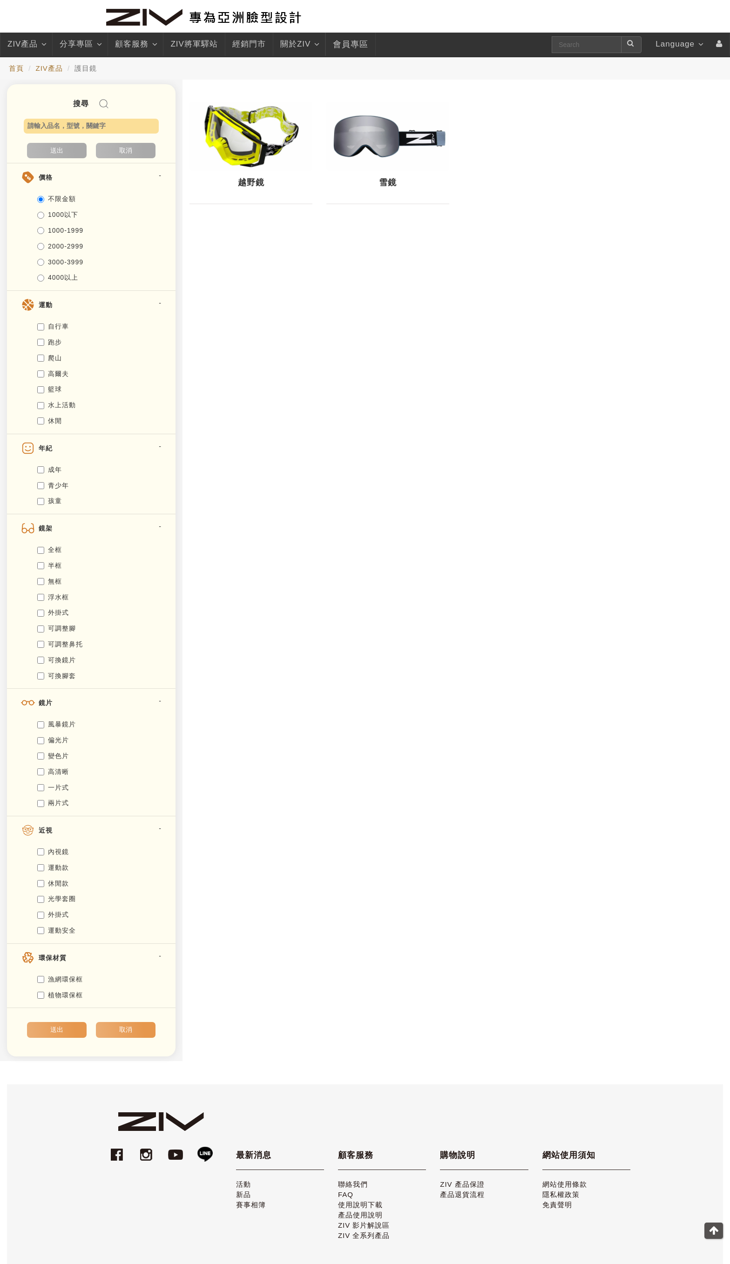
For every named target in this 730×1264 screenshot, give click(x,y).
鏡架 (46, 528)
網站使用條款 (564, 1184)
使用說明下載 (360, 1205)
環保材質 (53, 957)
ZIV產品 (26, 44)
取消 (125, 150)
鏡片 (46, 702)
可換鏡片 (56, 660)
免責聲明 (557, 1205)
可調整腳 (56, 628)
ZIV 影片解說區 (364, 1225)
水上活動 (56, 405)
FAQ (345, 1194)
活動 (243, 1184)
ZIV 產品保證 (462, 1184)
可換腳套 (56, 675)
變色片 (53, 756)
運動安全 (56, 930)
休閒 (49, 420)
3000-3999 (60, 262)
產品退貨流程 (462, 1194)
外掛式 (53, 612)
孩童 (49, 500)
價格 (46, 177)
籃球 (49, 389)
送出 (56, 150)
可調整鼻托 (60, 644)
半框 (49, 565)
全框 (49, 549)
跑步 (49, 342)
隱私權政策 (561, 1194)
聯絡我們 (353, 1184)
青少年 (53, 485)
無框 (49, 581)
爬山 (49, 358)
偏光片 (53, 740)
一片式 (53, 787)
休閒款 (53, 883)
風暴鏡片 (56, 724)
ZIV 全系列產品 (364, 1235)
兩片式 (53, 803)
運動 (46, 305)
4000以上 (57, 277)
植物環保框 (60, 995)
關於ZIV (299, 44)
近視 (46, 830)
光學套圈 (56, 898)
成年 (49, 469)
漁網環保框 (60, 979)
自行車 (53, 326)
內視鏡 (53, 851)
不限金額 (56, 198)
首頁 (16, 68)
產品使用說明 (360, 1215)
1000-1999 (60, 230)
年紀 (46, 448)
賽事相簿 (251, 1205)
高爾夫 (53, 373)
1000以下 (57, 214)
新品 (243, 1194)
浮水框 (53, 597)
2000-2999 (60, 246)
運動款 (53, 867)
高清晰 (53, 771)
